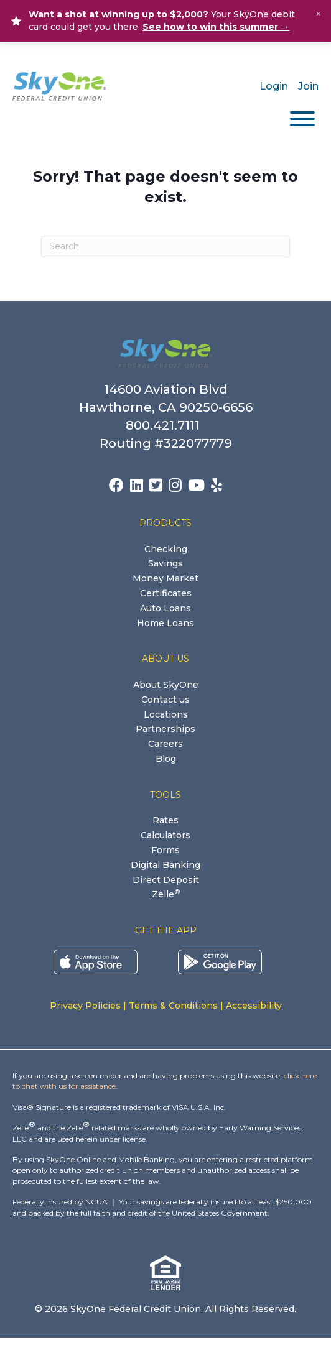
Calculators (165, 835)
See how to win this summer (215, 26)
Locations (166, 714)
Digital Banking (165, 865)
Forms (165, 850)
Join (308, 86)
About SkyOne (165, 684)
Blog (166, 758)
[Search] (165, 246)
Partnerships (165, 728)
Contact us (165, 699)
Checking (165, 549)
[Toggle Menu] (302, 118)
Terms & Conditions (173, 1005)
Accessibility (254, 1005)
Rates (165, 820)
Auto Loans (165, 608)
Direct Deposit (166, 879)
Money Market (165, 578)
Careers (165, 743)
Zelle (166, 894)
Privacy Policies (85, 1005)
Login (273, 86)
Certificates (166, 593)
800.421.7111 (166, 425)
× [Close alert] (318, 14)
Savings (165, 563)
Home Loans (165, 623)
